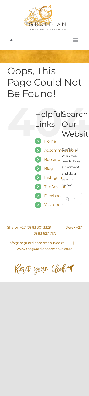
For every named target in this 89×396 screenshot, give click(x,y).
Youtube (52, 205)
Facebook (53, 195)
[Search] (68, 199)
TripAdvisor (54, 186)
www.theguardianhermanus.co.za (44, 249)
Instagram (54, 177)
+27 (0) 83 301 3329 (35, 227)
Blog (48, 168)
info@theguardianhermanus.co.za (37, 243)
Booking (52, 159)
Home (50, 141)
